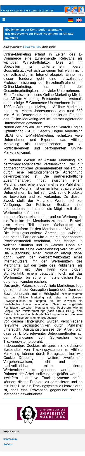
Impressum (10, 439)
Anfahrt (7, 444)
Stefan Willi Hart (31, 46)
